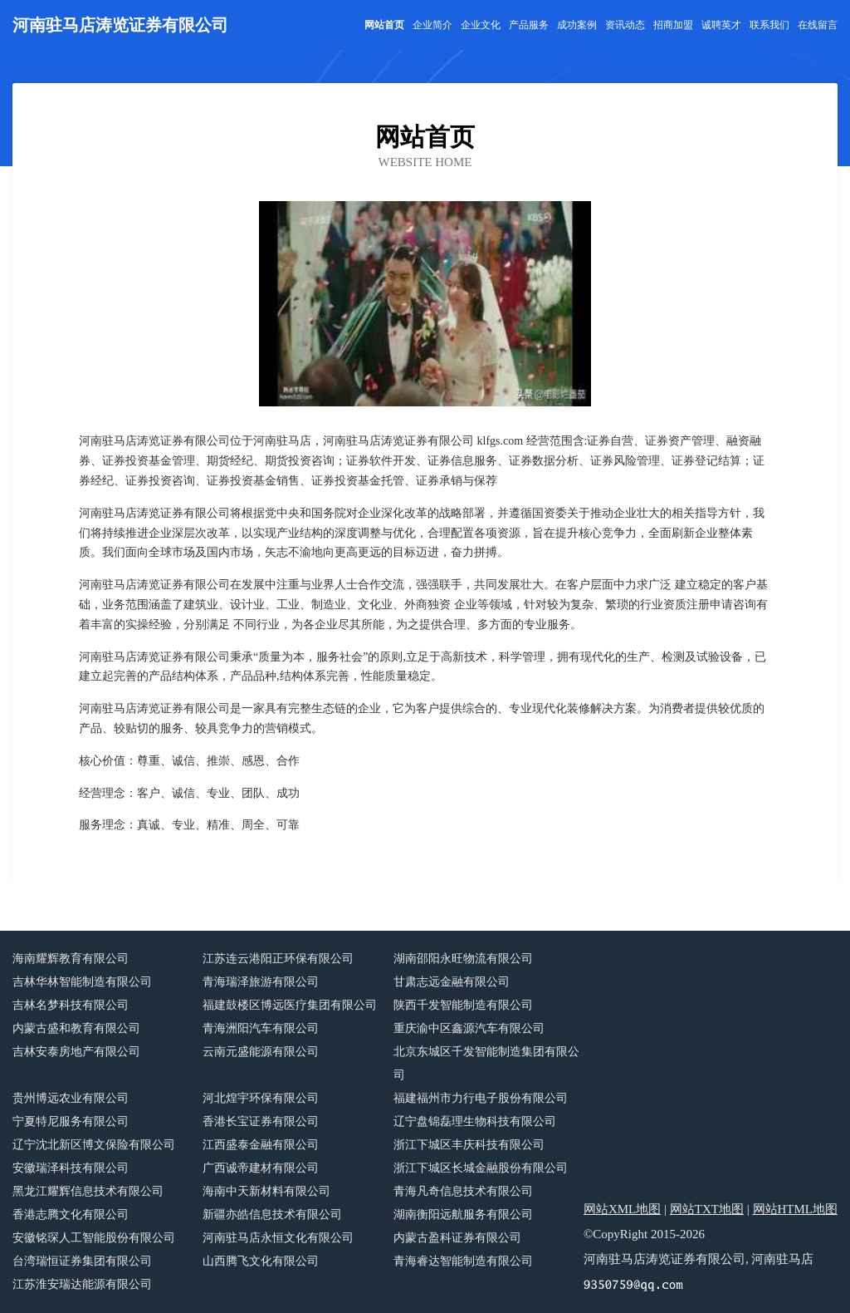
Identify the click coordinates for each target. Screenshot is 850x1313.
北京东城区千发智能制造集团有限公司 (486, 1063)
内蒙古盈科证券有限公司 (457, 1238)
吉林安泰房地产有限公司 (76, 1051)
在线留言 (818, 25)
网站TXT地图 (707, 1209)
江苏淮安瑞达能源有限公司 (82, 1284)
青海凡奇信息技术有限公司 (463, 1191)
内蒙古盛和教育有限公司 (76, 1028)
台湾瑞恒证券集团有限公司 (82, 1261)
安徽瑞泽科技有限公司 (70, 1168)
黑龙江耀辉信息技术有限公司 (88, 1191)
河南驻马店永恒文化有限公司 (278, 1238)
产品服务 (529, 25)
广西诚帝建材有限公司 (261, 1168)
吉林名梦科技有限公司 (70, 1005)
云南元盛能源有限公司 (261, 1051)
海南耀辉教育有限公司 (70, 958)
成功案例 (577, 25)
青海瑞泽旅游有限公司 (261, 982)
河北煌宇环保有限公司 (261, 1098)
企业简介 (432, 25)
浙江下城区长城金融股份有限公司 (480, 1168)
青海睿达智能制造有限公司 (463, 1261)
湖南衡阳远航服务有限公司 (463, 1214)
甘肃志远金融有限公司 (451, 982)
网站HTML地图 (795, 1209)
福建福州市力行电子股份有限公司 (480, 1098)
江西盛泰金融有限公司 (261, 1144)
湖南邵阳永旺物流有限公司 (463, 958)
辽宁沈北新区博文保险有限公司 (93, 1144)
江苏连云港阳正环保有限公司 (278, 958)
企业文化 (481, 25)
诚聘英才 (721, 25)
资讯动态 (625, 25)
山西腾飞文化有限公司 (261, 1261)
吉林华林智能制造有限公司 (82, 982)
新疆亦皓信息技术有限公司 (272, 1214)
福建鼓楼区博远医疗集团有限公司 (290, 1005)
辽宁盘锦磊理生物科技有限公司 (474, 1121)
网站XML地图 (622, 1209)
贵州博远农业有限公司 (70, 1098)
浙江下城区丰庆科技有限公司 (469, 1144)
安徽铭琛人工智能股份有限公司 (93, 1238)
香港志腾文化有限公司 (70, 1214)
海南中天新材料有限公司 (266, 1191)
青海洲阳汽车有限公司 (261, 1028)
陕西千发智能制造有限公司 (463, 1005)
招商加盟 (673, 25)
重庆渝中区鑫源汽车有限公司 (469, 1028)
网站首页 (384, 25)
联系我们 (769, 25)
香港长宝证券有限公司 (261, 1121)
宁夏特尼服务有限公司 (70, 1121)
